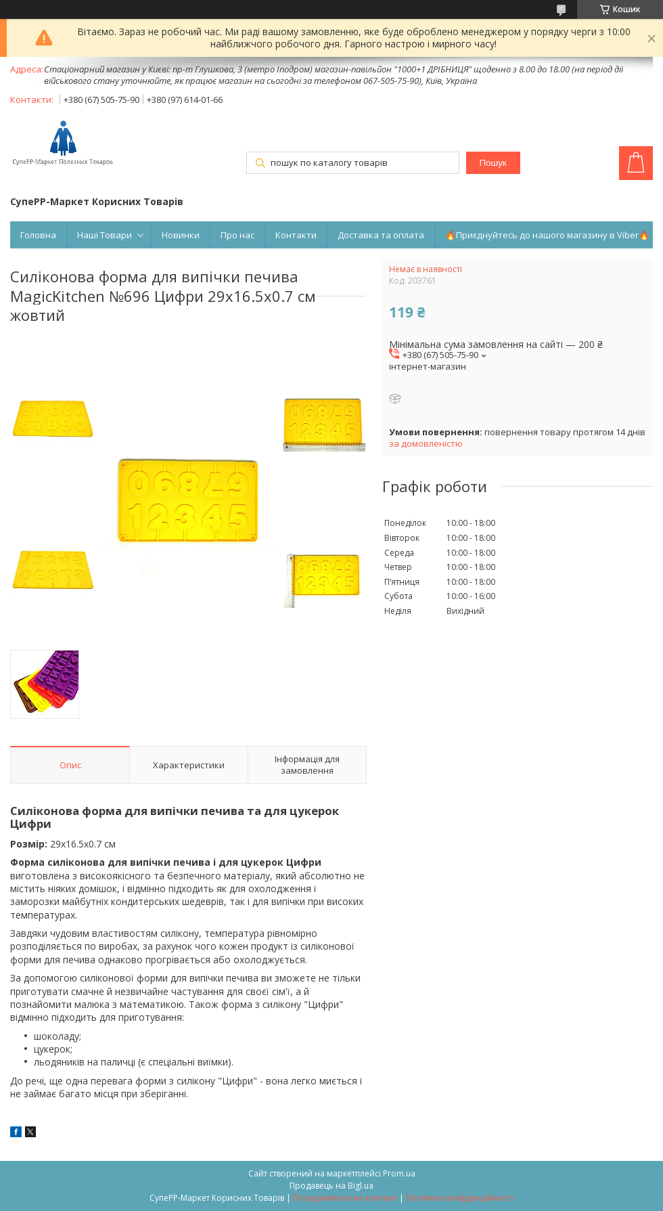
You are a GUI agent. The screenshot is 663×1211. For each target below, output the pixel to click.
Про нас (237, 235)
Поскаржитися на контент (345, 1198)
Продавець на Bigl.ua (331, 1185)
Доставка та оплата (381, 235)
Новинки (181, 235)
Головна (38, 235)
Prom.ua (399, 1173)
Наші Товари (104, 235)
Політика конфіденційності (459, 1198)
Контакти (296, 235)
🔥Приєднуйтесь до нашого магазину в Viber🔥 (547, 235)
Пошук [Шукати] (492, 163)
